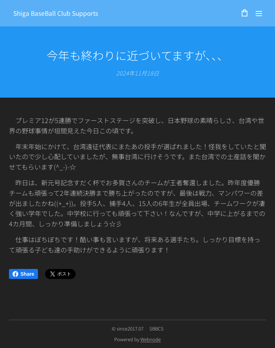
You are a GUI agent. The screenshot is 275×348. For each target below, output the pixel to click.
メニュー (259, 13)
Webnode (150, 339)
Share (23, 274)
